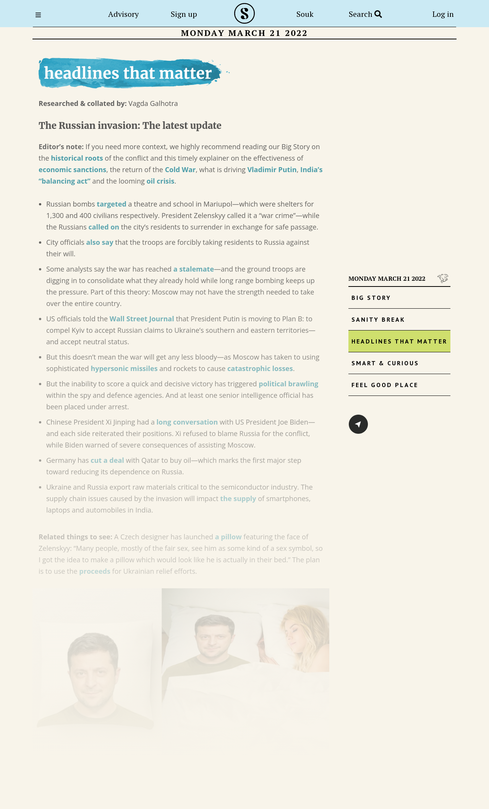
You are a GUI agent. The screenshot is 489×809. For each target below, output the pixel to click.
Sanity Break (378, 319)
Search (365, 14)
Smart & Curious (385, 363)
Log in (443, 14)
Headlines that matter (399, 341)
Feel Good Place (384, 385)
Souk (305, 14)
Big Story (371, 297)
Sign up (184, 14)
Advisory (123, 14)
